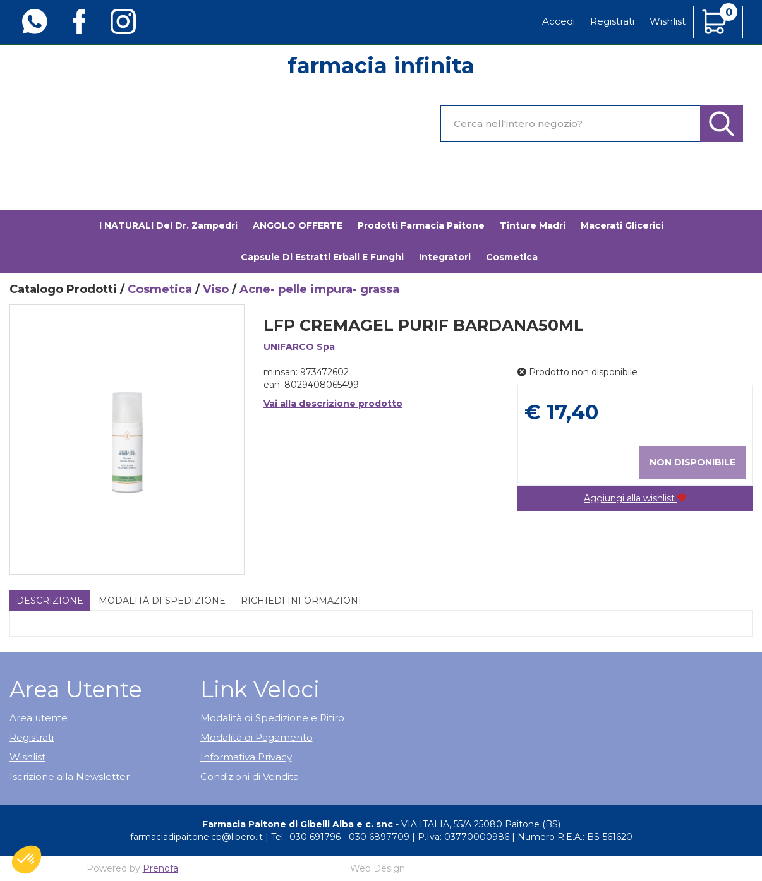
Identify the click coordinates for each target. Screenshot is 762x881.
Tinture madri (532, 225)
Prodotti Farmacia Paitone (421, 225)
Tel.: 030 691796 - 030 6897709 (340, 836)
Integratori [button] (445, 257)
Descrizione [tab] (49, 600)
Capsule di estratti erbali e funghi (322, 257)
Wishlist (668, 21)
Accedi (558, 21)
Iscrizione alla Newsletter (69, 776)
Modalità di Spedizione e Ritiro (272, 718)
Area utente (38, 718)
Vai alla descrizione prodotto (332, 403)
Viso (216, 289)
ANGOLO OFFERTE (297, 225)
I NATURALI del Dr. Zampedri (168, 225)
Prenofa (160, 868)
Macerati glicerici (622, 225)
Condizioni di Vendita (249, 776)
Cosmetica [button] (512, 257)
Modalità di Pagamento (256, 737)
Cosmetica (160, 289)
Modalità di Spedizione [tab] (162, 600)
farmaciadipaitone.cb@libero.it (196, 836)
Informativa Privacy (246, 757)
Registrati (612, 21)
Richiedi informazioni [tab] (301, 600)
